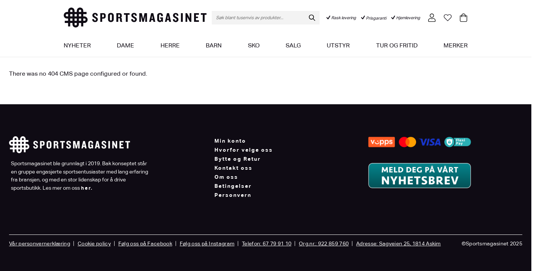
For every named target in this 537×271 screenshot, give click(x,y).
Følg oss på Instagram (207, 244)
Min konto (230, 141)
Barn (214, 45)
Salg (293, 45)
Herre (170, 45)
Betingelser (233, 186)
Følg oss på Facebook (145, 244)
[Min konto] (432, 18)
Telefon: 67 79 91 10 (266, 244)
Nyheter (77, 45)
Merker (456, 45)
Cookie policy (94, 244)
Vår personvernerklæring (39, 244)
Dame (125, 45)
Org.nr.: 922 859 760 (324, 244)
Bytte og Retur (237, 159)
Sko (254, 45)
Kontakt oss (233, 168)
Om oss (226, 177)
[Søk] (312, 17)
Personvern (232, 195)
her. (87, 188)
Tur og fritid (397, 45)
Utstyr (338, 45)
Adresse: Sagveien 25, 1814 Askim (398, 244)
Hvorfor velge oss (243, 150)
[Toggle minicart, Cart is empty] (463, 18)
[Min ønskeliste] (448, 18)
